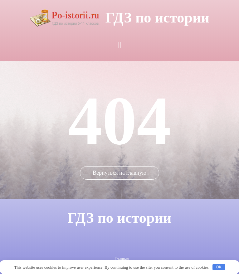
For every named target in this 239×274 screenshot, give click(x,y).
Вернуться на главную (119, 173)
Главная (122, 258)
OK (219, 267)
